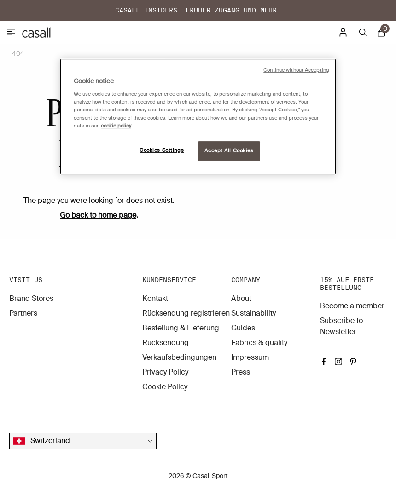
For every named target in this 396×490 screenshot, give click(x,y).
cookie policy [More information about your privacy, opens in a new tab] (116, 125)
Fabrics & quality (259, 342)
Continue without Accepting (296, 70)
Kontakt (155, 298)
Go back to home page (98, 215)
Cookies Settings (162, 150)
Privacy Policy (165, 372)
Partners (23, 313)
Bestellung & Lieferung (180, 328)
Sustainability (253, 313)
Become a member (352, 306)
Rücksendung (165, 342)
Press (240, 372)
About (241, 298)
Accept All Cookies (228, 150)
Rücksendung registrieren (186, 313)
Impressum (250, 357)
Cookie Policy (164, 387)
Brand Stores (31, 298)
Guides (243, 328)
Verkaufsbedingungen (179, 357)
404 (18, 53)
